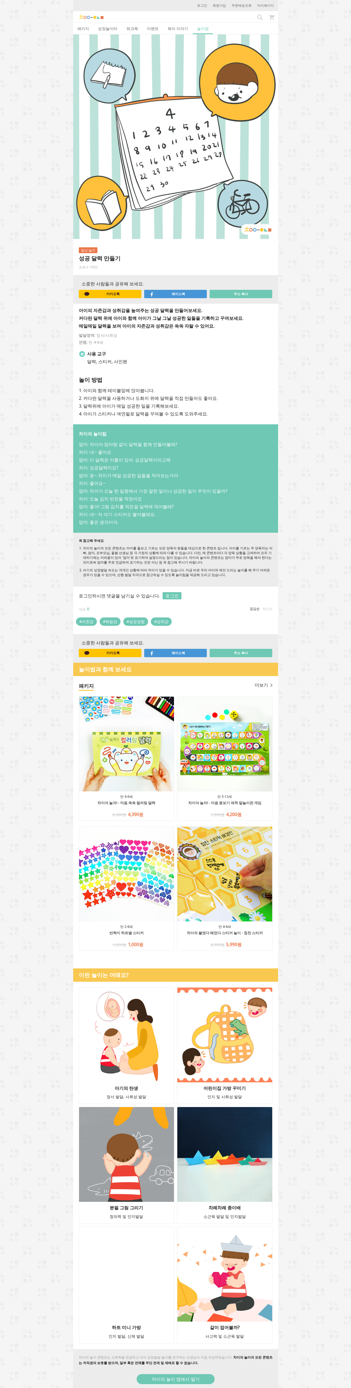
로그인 (202, 5)
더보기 (264, 685)
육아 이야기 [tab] (178, 28)
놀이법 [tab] (203, 28)
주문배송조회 (242, 5)
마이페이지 (265, 5)
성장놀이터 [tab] (107, 28)
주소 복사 (241, 293)
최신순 (267, 608)
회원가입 (219, 5)
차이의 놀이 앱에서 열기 (176, 1379)
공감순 (255, 608)
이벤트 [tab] (153, 28)
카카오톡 (102, 293)
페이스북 (167, 293)
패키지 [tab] (83, 28)
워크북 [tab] (132, 28)
